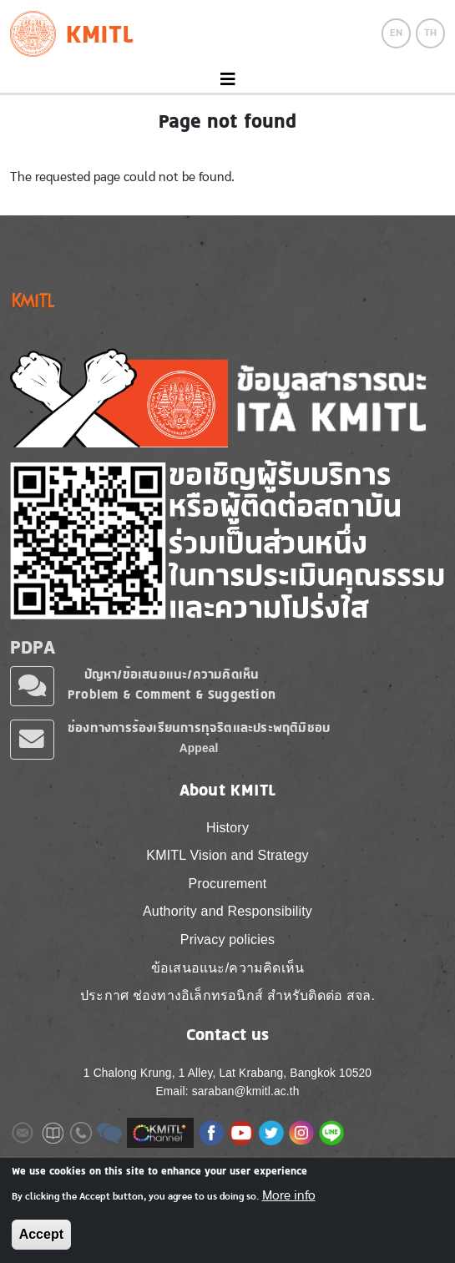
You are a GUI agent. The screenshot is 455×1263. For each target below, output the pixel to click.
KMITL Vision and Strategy (227, 855)
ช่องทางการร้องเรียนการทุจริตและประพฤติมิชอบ (199, 727)
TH (430, 33)
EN (396, 33)
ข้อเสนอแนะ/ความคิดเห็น (227, 968)
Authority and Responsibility (227, 911)
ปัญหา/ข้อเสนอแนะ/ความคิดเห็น (172, 674)
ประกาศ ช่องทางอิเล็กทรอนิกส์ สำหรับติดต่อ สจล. (227, 995)
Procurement (228, 884)
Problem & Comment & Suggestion (172, 694)
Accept (41, 1234)
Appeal (199, 748)
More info (289, 1195)
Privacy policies (227, 939)
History (227, 828)
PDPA (32, 647)
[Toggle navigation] (227, 80)
